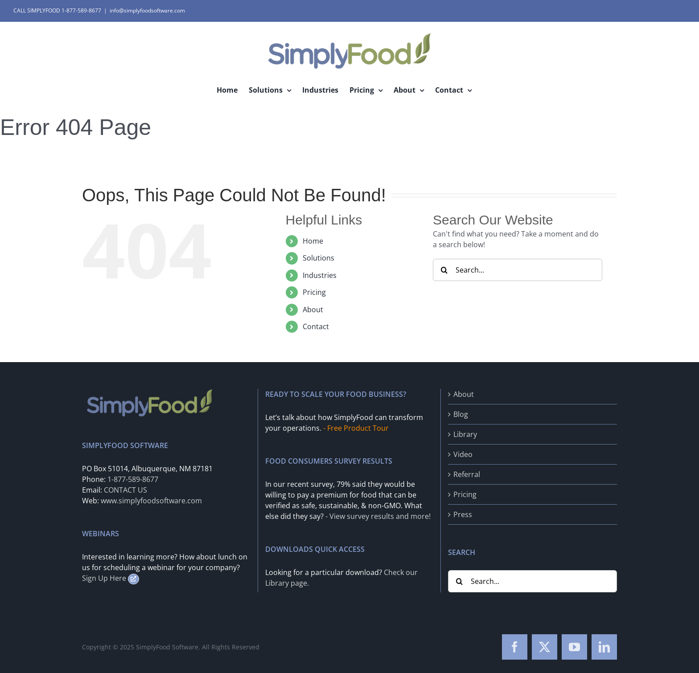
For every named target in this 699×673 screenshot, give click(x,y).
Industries (320, 275)
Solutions (318, 258)
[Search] (444, 270)
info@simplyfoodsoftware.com (147, 10)
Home (313, 241)
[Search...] (517, 270)
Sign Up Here (110, 578)
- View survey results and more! (378, 516)
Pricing (314, 292)
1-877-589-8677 (132, 479)
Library (465, 434)
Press (462, 514)
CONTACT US (125, 490)
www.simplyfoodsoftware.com (151, 501)
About (313, 309)
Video (463, 454)
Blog (460, 414)
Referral (466, 474)
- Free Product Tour (356, 428)
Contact (316, 326)
